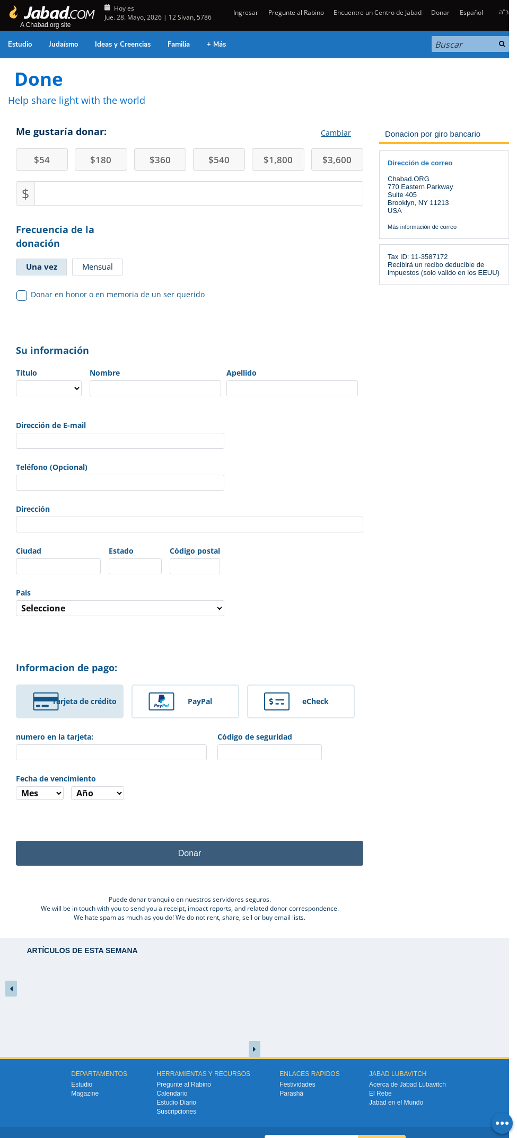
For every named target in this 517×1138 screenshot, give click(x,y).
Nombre (105, 373)
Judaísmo (63, 44)
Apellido (241, 373)
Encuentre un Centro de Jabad (378, 12)
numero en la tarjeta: (54, 737)
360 (160, 160)
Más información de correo (422, 227)
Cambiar (336, 133)
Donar (440, 12)
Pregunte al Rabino (296, 12)
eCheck (315, 701)
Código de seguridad (254, 737)
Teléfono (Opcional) (51, 467)
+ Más (216, 44)
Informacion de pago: (66, 667)
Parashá (291, 1093)
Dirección (33, 509)
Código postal (195, 551)
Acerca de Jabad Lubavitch (407, 1084)
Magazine (85, 1093)
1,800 (278, 160)
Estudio (20, 44)
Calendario (171, 1093)
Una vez (41, 266)
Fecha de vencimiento (56, 779)
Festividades (297, 1084)
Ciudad (28, 551)
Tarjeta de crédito (84, 701)
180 (100, 160)
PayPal (200, 701)
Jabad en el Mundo (396, 1102)
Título (26, 373)
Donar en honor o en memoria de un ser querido (111, 294)
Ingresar (245, 12)
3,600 (337, 160)
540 (219, 160)
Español (471, 12)
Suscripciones (176, 1111)
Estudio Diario (176, 1102)
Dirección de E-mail (51, 425)
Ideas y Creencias (123, 44)
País (23, 593)
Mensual (97, 266)
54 (42, 160)
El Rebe (380, 1093)
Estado (121, 551)
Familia (179, 44)
